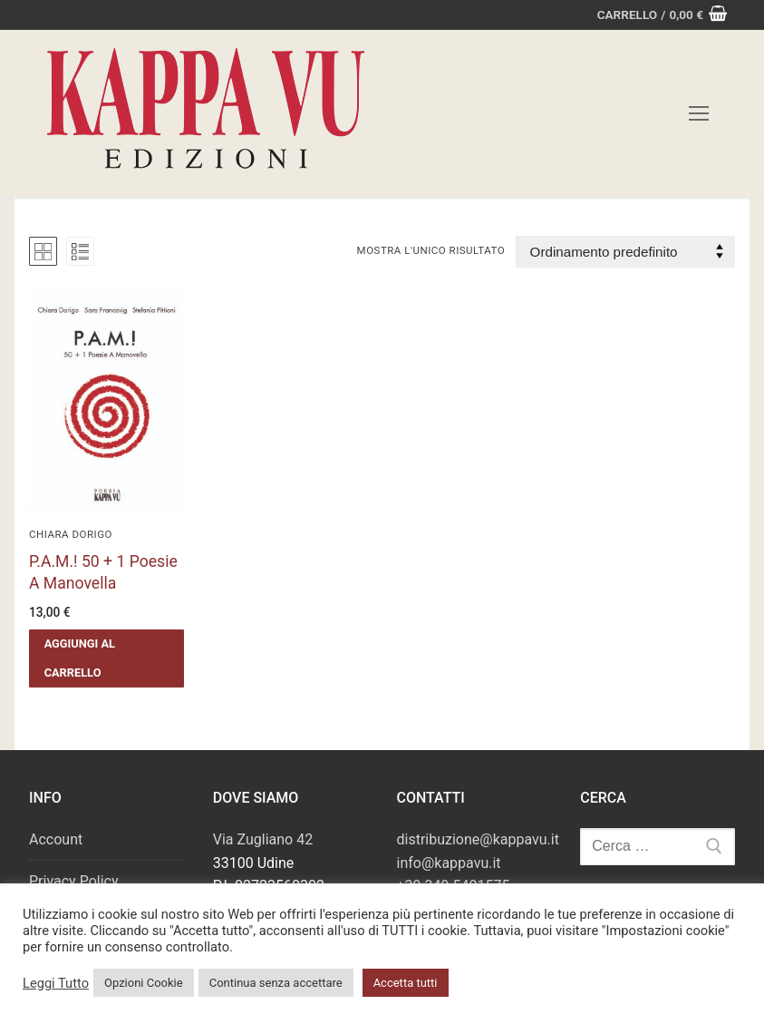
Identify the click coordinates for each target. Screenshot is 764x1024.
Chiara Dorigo (70, 534)
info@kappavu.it (449, 863)
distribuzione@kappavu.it (478, 839)
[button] (106, 658)
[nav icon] (699, 114)
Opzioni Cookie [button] (143, 983)
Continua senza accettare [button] (276, 983)
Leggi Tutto (56, 983)
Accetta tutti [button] (405, 983)
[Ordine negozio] (625, 252)
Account (55, 839)
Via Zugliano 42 (263, 839)
